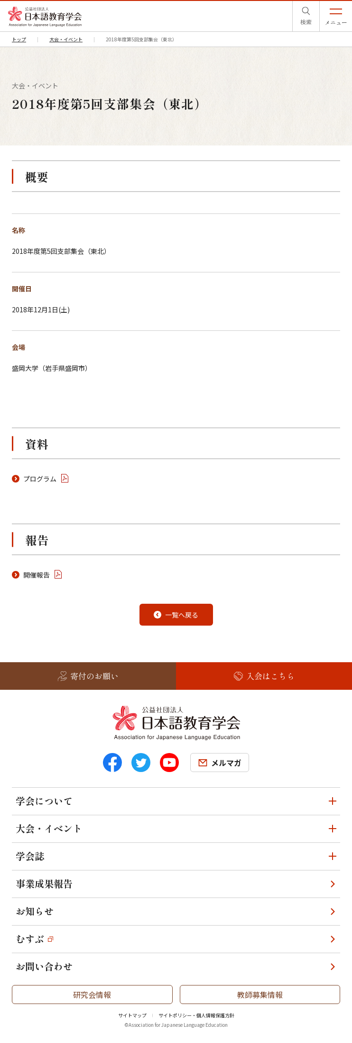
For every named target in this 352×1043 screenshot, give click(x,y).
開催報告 (36, 574)
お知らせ (35, 911)
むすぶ (30, 939)
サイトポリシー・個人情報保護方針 (196, 1015)
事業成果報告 (44, 883)
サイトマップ (132, 1015)
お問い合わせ (44, 966)
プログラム (39, 478)
